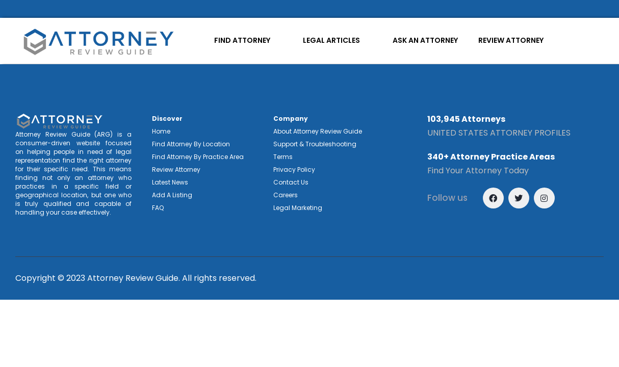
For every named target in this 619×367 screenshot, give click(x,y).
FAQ (158, 207)
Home (161, 131)
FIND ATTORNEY (242, 40)
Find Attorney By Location (191, 144)
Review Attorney (176, 169)
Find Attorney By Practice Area (198, 156)
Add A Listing (172, 195)
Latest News (170, 182)
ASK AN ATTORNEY (425, 40)
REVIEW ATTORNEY (511, 40)
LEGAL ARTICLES (331, 40)
